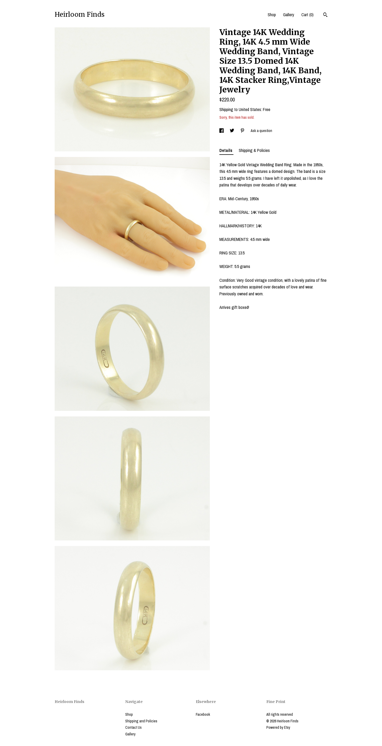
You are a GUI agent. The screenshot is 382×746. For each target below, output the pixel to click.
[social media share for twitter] (232, 130)
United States (250, 109)
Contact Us (133, 727)
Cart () (307, 15)
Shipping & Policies (254, 150)
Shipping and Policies (141, 721)
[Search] (325, 15)
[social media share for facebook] (221, 130)
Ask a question (261, 130)
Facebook (203, 714)
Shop (272, 15)
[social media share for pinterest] (242, 130)
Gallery (288, 15)
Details (226, 150)
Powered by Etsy (278, 727)
